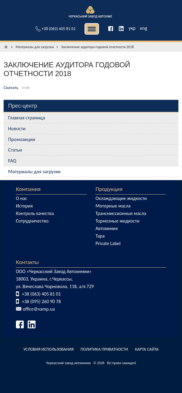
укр (131, 28)
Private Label (107, 243)
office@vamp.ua (39, 309)
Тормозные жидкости (117, 221)
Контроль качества (35, 213)
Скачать (11, 87)
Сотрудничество (32, 221)
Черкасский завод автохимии (68, 363)
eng (143, 28)
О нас (21, 198)
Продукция (108, 189)
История (24, 206)
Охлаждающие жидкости (121, 198)
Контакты (27, 262)
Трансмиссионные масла (120, 213)
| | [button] (92, 29)
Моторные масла (113, 206)
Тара (99, 236)
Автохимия (106, 228)
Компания (28, 189)
